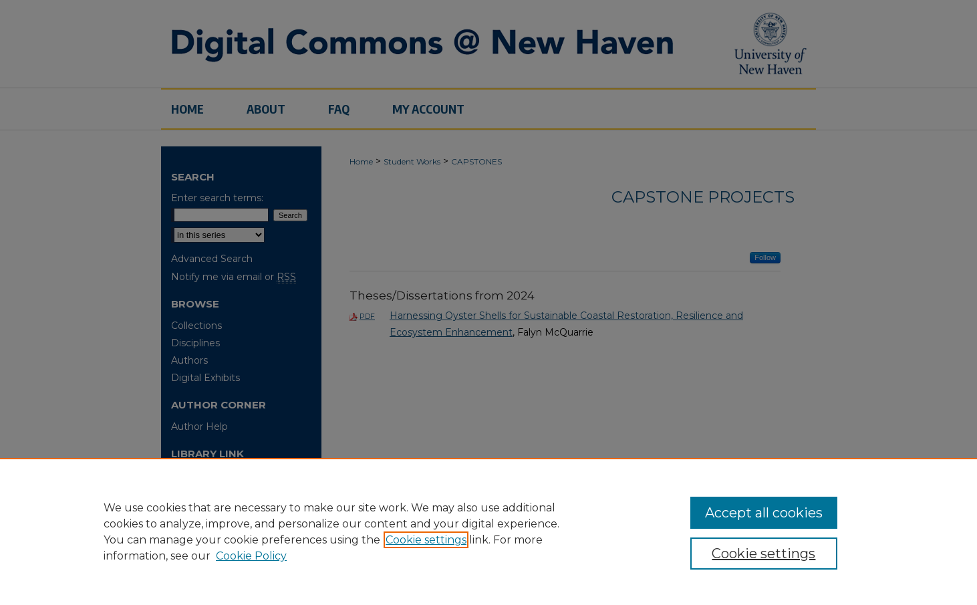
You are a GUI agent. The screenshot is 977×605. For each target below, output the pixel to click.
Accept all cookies (764, 513)
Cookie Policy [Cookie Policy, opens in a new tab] (251, 556)
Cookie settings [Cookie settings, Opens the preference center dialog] (763, 554)
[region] (488, 531)
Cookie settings (426, 539)
